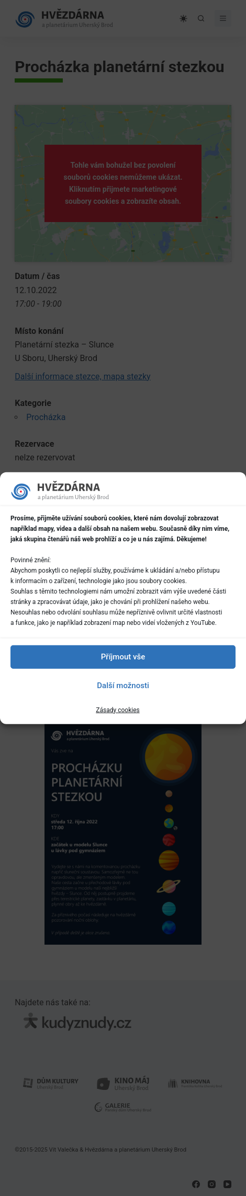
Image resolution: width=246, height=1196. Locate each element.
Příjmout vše (123, 656)
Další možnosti (123, 685)
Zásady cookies (117, 709)
